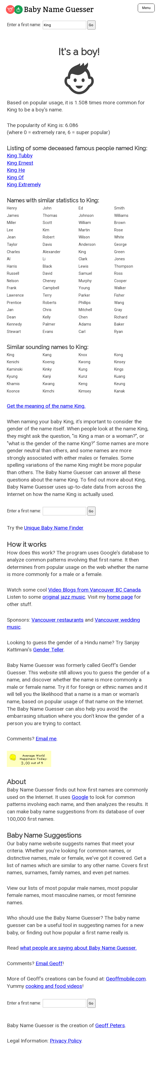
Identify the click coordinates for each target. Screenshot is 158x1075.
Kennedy (14, 324)
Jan (10, 310)
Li (44, 259)
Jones (119, 259)
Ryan (118, 331)
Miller (11, 222)
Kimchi (48, 391)
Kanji (47, 376)
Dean (11, 317)
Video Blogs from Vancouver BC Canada (94, 590)
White (119, 237)
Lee (10, 230)
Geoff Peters (110, 1025)
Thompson (123, 266)
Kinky (47, 369)
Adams (85, 324)
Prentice (14, 302)
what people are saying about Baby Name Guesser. (78, 948)
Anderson (87, 244)
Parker (84, 295)
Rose (118, 230)
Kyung (12, 376)
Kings (118, 369)
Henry (12, 208)
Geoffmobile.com (126, 979)
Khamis (13, 384)
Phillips (85, 302)
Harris (12, 266)
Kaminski (14, 369)
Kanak (119, 391)
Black (47, 266)
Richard (120, 317)
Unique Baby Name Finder (54, 528)
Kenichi (13, 362)
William (85, 222)
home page (120, 597)
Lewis (83, 266)
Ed (81, 208)
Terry (47, 295)
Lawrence (15, 295)
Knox (83, 355)
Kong (118, 355)
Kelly (47, 317)
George (120, 244)
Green (119, 252)
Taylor (12, 244)
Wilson (84, 237)
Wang (119, 302)
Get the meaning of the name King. (46, 406)
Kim (46, 230)
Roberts (49, 302)
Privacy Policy (65, 1041)
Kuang (119, 376)
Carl (82, 331)
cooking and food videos (53, 986)
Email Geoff (49, 963)
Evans (48, 331)
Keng (83, 384)
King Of (15, 177)
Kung (83, 369)
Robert (48, 237)
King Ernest (20, 163)
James (13, 215)
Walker (120, 288)
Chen (83, 317)
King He (16, 170)
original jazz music (63, 597)
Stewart (14, 331)
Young (84, 288)
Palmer (49, 324)
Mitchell (85, 310)
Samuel (85, 273)
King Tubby (20, 155)
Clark (83, 259)
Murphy (85, 281)
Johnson (86, 215)
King (82, 252)
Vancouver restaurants (57, 620)
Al (8, 259)
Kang (47, 355)
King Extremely (24, 184)
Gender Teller (48, 649)
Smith (119, 208)
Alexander (52, 252)
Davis (47, 244)
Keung (119, 384)
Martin (84, 230)
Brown (119, 222)
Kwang (48, 384)
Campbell (51, 288)
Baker (119, 324)
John (47, 208)
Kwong (84, 362)
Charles (13, 252)
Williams (121, 215)
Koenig (48, 362)
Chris (47, 310)
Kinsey (119, 362)
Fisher (119, 295)
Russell (13, 273)
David (47, 273)
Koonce (13, 391)
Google (80, 797)
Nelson (13, 281)
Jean (11, 237)
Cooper (120, 281)
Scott (47, 222)
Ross (118, 273)
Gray (118, 310)
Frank (11, 288)
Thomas (50, 215)
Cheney (49, 281)
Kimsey (85, 391)
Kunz (83, 376)
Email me (46, 739)
